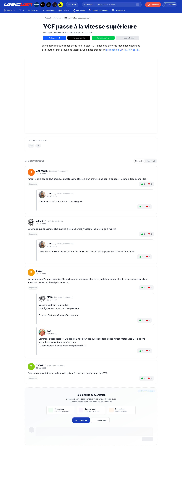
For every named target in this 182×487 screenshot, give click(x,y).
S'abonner (100, 421)
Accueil (48, 18)
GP (38, 146)
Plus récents (150, 161)
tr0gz (39, 366)
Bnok (39, 272)
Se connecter (81, 421)
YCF (31, 146)
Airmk (39, 222)
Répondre (33, 185)
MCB (49, 298)
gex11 (50, 194)
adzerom (41, 172)
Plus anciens (138, 161)
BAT (49, 332)
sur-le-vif (57, 18)
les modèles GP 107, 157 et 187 (122, 49)
